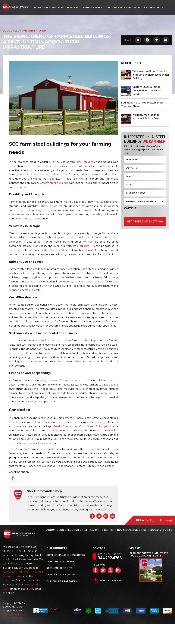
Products (73, 7)
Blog (137, 7)
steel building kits (84, 245)
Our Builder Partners (61, 581)
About (37, 7)
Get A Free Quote (153, 7)
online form (61, 457)
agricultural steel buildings (95, 174)
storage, (17, 576)
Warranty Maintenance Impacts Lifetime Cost (145, 116)
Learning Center (92, 7)
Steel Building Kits (59, 568)
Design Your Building (118, 7)
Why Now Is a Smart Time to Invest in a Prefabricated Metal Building (150, 75)
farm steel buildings (82, 161)
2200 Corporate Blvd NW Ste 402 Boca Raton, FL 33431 (148, 554)
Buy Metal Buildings (131, 529)
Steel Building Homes (61, 561)
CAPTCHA (130, 208)
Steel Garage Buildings (62, 574)
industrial (23, 572)
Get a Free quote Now (142, 222)
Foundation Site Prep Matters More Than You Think (142, 104)
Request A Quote (160, 529)
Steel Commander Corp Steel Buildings (80, 426)
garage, (7, 576)
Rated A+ (45, 610)
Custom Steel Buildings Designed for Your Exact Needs (146, 91)
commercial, (10, 572)
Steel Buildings (54, 7)
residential (36, 572)
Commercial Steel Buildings (65, 555)
